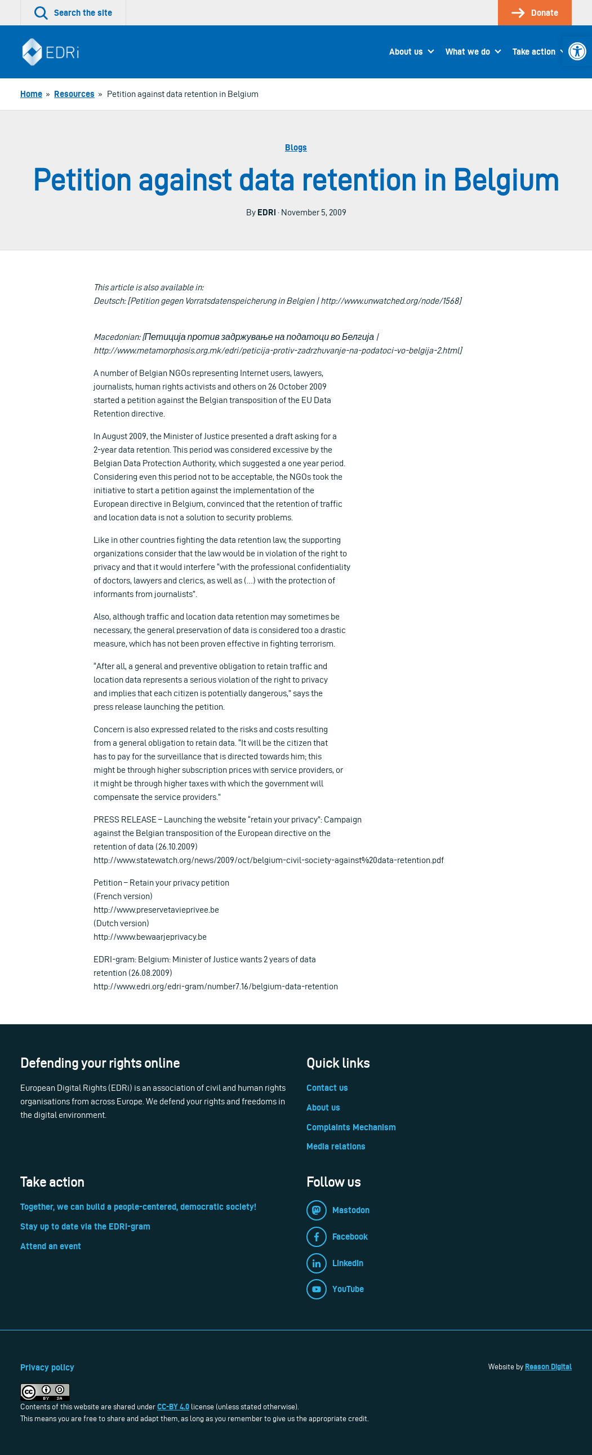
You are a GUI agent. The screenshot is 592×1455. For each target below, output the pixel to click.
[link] (577, 51)
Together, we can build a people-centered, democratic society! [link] (138, 1206)
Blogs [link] (296, 147)
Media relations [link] (336, 1146)
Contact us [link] (327, 1088)
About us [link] (406, 51)
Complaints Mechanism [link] (351, 1127)
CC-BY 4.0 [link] (173, 1406)
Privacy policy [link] (47, 1367)
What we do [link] (468, 51)
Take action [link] (534, 51)
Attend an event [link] (50, 1246)
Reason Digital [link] (548, 1366)
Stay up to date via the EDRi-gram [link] (85, 1226)
